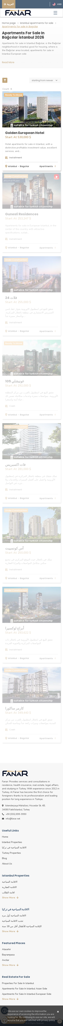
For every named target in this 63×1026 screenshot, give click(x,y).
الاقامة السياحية (9, 881)
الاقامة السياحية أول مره (14, 915)
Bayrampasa (8, 954)
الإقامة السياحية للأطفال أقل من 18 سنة (22, 926)
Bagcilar (24, 166)
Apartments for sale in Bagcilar (20, 26)
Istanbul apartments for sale (36, 23)
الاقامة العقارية (9, 887)
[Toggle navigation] (55, 13)
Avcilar (5, 960)
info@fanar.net (11, 818)
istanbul (12, 166)
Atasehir (6, 949)
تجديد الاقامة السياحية (12, 921)
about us (7, 863)
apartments (46, 166)
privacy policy (48, 1020)
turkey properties (11, 853)
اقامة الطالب (8, 892)
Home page (9, 23)
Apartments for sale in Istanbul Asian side (24, 988)
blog (4, 858)
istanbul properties (12, 842)
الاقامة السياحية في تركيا (14, 847)
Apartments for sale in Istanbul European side (26, 994)
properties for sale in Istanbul (18, 983)
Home (5, 836)
